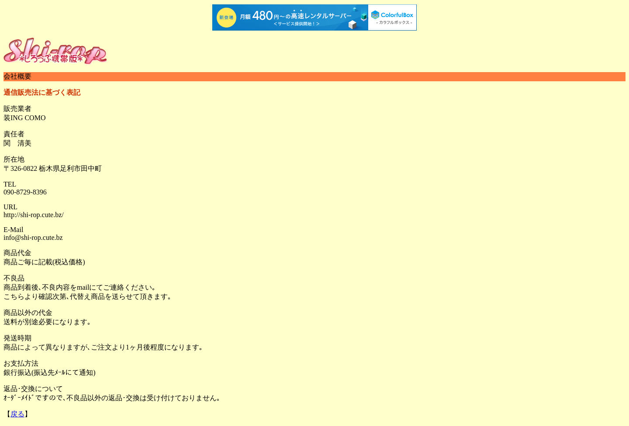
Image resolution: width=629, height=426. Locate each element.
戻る (17, 414)
